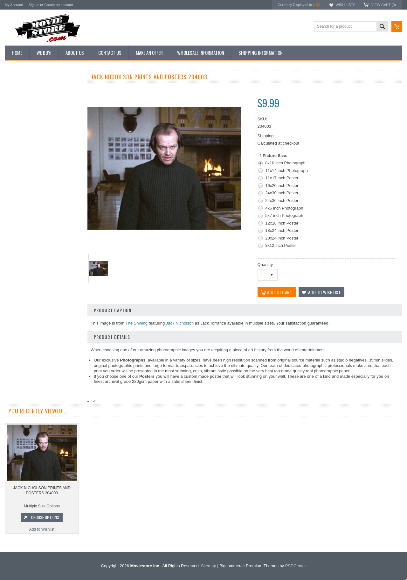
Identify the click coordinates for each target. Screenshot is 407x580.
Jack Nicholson (180, 323)
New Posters (19, 142)
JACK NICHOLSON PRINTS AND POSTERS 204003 (42, 504)
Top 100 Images (21, 110)
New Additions (20, 89)
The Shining (137, 323)
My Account (14, 5)
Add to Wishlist (42, 353)
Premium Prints (21, 153)
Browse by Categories (26, 121)
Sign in (34, 5)
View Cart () (383, 5)
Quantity (265, 264)
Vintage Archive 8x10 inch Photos (36, 99)
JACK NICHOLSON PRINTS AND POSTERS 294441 (43, 314)
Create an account (58, 5)
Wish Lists (345, 5)
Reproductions (20, 132)
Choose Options (46, 341)
